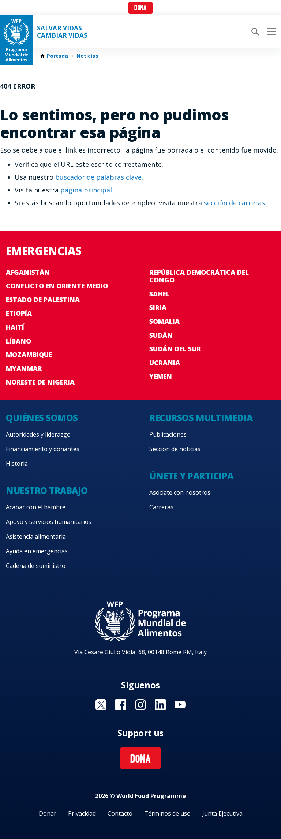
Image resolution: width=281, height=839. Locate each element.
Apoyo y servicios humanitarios (48, 522)
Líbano (18, 341)
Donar (47, 813)
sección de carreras (234, 202)
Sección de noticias (175, 449)
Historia (17, 464)
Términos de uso (167, 813)
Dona (140, 8)
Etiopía (19, 313)
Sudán (161, 335)
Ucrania (164, 362)
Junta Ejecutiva (222, 813)
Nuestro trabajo (47, 490)
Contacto (120, 813)
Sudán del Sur (175, 348)
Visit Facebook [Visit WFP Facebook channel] (120, 704)
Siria (157, 307)
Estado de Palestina (43, 299)
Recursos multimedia (201, 418)
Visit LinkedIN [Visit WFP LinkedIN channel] (160, 704)
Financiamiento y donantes (42, 449)
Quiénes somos (42, 418)
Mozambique (29, 354)
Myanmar (24, 368)
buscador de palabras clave (98, 177)
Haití (15, 327)
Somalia (164, 321)
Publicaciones (168, 434)
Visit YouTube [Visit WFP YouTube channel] (180, 704)
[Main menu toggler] (270, 31)
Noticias (87, 56)
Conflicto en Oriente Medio (57, 285)
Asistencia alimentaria (36, 536)
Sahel (159, 293)
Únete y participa (191, 476)
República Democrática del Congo (199, 276)
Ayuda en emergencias (37, 551)
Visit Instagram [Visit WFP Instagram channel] (140, 704)
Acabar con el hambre (35, 507)
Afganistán (28, 272)
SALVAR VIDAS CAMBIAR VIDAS (62, 32)
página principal (86, 190)
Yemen (160, 376)
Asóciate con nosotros (179, 492)
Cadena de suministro (35, 566)
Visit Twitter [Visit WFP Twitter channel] (100, 704)
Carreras (161, 507)
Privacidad (82, 813)
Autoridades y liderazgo (38, 434)
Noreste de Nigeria (40, 382)
